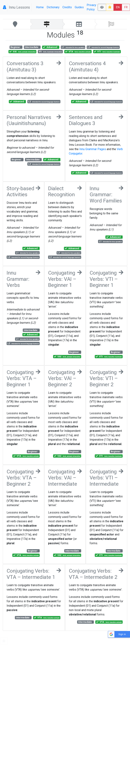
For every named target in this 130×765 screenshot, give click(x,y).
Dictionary (53, 7)
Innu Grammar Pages (92, 149)
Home (40, 7)
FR (126, 7)
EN (118, 7)
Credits (67, 7)
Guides (79, 7)
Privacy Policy (91, 7)
